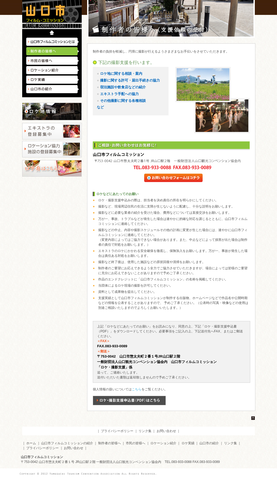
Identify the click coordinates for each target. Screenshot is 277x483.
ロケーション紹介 (52, 70)
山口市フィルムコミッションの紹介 (67, 443)
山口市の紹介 (52, 89)
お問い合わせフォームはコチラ (179, 178)
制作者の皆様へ (109, 443)
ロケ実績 (52, 80)
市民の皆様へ (52, 61)
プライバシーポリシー (117, 431)
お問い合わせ (166, 431)
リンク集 (144, 431)
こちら (136, 389)
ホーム (31, 443)
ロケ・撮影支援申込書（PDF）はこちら (129, 400)
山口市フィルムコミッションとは (52, 42)
